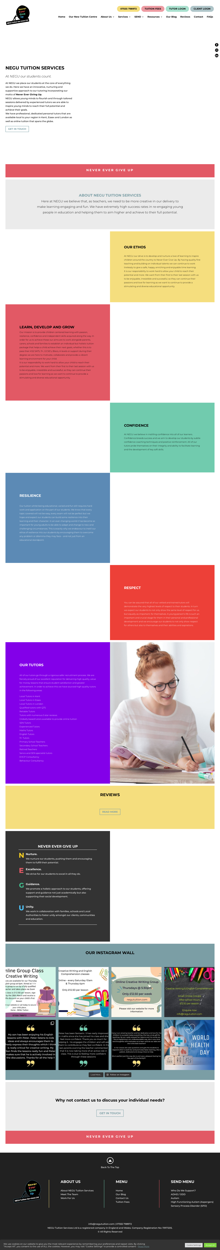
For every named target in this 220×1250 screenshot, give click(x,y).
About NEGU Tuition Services (77, 1190)
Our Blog (171, 17)
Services (123, 17)
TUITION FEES (153, 9)
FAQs (210, 17)
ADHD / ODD (178, 1194)
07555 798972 (128, 9)
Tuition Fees (123, 1202)
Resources (153, 17)
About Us (106, 17)
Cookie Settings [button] (194, 1245)
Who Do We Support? (183, 1190)
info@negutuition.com (101, 1224)
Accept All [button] (210, 1245)
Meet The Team (69, 1194)
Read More (110, 811)
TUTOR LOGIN (177, 9)
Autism (175, 1198)
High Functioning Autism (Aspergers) (192, 1202)
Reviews (185, 17)
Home (61, 17)
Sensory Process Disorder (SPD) (189, 1206)
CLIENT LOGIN (202, 9)
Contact (198, 17)
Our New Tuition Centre (83, 17)
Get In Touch (17, 129)
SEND (137, 17)
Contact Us (122, 1198)
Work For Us (68, 1198)
